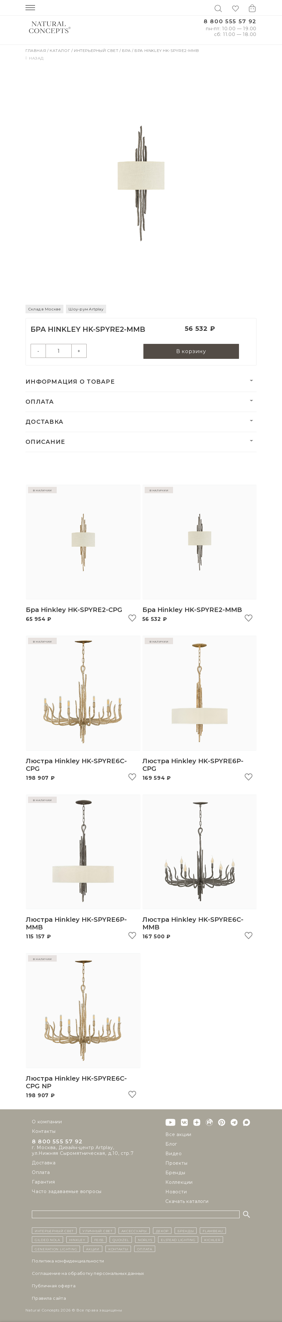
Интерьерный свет (96, 50)
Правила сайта (49, 1298)
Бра (127, 50)
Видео (173, 1153)
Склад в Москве (44, 309)
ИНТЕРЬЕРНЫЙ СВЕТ (54, 1230)
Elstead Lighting (178, 1240)
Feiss (99, 1240)
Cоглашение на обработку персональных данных (88, 1273)
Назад (34, 58)
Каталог (60, 50)
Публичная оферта (54, 1285)
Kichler (212, 1240)
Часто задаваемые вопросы (67, 1192)
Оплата (39, 402)
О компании (47, 1122)
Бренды (175, 1173)
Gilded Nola (47, 1240)
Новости (176, 1192)
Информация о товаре (70, 382)
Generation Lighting (56, 1249)
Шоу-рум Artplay (86, 309)
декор (162, 1230)
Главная (36, 50)
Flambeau (213, 1230)
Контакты (43, 1131)
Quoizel (120, 1240)
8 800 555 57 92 (230, 21)
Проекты (176, 1163)
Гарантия (43, 1183)
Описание (45, 442)
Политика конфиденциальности (68, 1260)
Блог (171, 1144)
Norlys (145, 1240)
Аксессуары (134, 1230)
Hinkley (77, 1240)
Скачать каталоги (187, 1201)
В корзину (191, 352)
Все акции (178, 1134)
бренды (185, 1230)
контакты (118, 1249)
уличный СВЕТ (97, 1230)
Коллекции (179, 1182)
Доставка (44, 422)
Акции (92, 1249)
